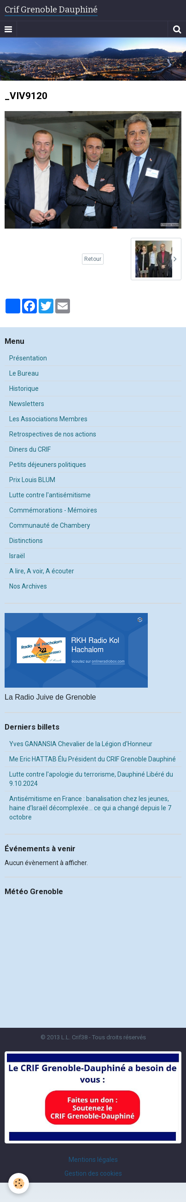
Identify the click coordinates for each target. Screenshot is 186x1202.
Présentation (28, 358)
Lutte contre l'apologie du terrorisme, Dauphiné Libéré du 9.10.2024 (91, 779)
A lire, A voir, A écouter (41, 571)
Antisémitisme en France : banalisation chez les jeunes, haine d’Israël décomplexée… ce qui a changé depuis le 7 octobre (90, 808)
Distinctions (26, 540)
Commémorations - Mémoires (53, 510)
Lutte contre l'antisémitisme (50, 495)
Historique (24, 388)
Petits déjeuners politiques (47, 464)
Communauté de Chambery (49, 525)
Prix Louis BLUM (32, 479)
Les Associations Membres (48, 419)
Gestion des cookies (93, 1173)
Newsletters (26, 403)
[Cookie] (18, 1183)
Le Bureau (24, 373)
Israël (17, 556)
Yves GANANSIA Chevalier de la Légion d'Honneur (80, 744)
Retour (92, 259)
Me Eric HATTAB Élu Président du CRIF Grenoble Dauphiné (92, 759)
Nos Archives (28, 586)
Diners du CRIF (30, 449)
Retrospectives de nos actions (52, 434)
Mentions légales (93, 1159)
